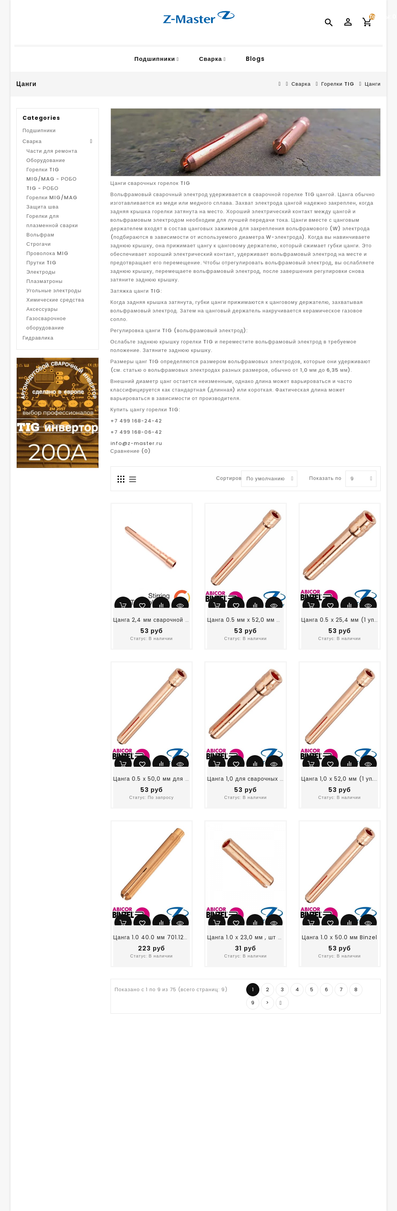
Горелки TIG (337, 84)
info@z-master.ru (136, 443)
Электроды (41, 272)
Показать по (318, 478)
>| (282, 1002)
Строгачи (38, 244)
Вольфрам (40, 234)
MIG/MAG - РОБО (51, 179)
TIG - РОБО (42, 188)
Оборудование (45, 160)
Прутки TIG (41, 262)
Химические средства (55, 300)
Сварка (210, 59)
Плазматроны (44, 281)
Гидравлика (38, 338)
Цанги (373, 84)
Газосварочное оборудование (46, 323)
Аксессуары (42, 309)
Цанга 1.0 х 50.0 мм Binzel (339, 937)
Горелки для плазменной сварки (52, 220)
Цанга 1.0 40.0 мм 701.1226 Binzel (162, 937)
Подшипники (155, 59)
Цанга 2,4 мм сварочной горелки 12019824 (174, 620)
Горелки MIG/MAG (52, 197)
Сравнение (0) (130, 451)
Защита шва (42, 206)
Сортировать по (225, 478)
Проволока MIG (47, 253)
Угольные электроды (53, 290)
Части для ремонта (52, 151)
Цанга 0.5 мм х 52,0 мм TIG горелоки (260, 620)
